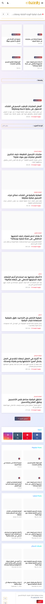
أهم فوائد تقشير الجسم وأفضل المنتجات (12, 63)
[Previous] (8, 14)
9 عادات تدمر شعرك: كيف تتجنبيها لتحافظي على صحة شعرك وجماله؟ (33, 64)
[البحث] (2, 3)
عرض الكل (5, 125)
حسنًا (39, 601)
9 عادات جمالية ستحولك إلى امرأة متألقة (13, 583)
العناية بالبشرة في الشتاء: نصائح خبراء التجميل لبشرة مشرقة (25, 196)
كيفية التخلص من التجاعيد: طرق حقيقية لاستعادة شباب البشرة (23, 319)
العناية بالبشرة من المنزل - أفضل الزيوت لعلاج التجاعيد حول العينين (14, 484)
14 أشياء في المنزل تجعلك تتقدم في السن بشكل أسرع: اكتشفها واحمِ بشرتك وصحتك (22, 360)
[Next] (3, 14)
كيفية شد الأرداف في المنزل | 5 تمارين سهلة (13, 40)
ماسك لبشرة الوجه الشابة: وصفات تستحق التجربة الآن (26, 14)
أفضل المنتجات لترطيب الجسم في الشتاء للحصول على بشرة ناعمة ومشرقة (23, 107)
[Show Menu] (42, 3)
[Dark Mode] (8, 3)
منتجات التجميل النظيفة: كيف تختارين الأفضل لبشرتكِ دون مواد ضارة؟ (24, 155)
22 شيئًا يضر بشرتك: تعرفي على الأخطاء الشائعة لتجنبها (33, 583)
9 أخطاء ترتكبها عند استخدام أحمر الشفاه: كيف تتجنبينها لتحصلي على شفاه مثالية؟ (23, 278)
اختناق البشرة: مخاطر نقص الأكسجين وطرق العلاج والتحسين (25, 400)
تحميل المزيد (24, 418)
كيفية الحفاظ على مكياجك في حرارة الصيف (33, 40)
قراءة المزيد (35, 597)
